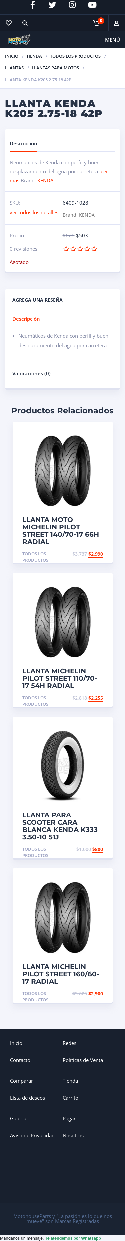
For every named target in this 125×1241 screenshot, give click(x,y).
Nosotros (73, 1135)
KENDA (45, 180)
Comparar (21, 1080)
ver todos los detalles (34, 212)
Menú (112, 39)
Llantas (14, 68)
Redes (69, 1043)
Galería (18, 1118)
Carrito (70, 1097)
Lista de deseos (27, 1097)
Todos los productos (75, 56)
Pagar (69, 1118)
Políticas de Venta (83, 1060)
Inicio (11, 56)
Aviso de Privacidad (32, 1135)
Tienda (70, 1080)
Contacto (20, 1060)
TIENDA (34, 56)
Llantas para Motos (55, 68)
